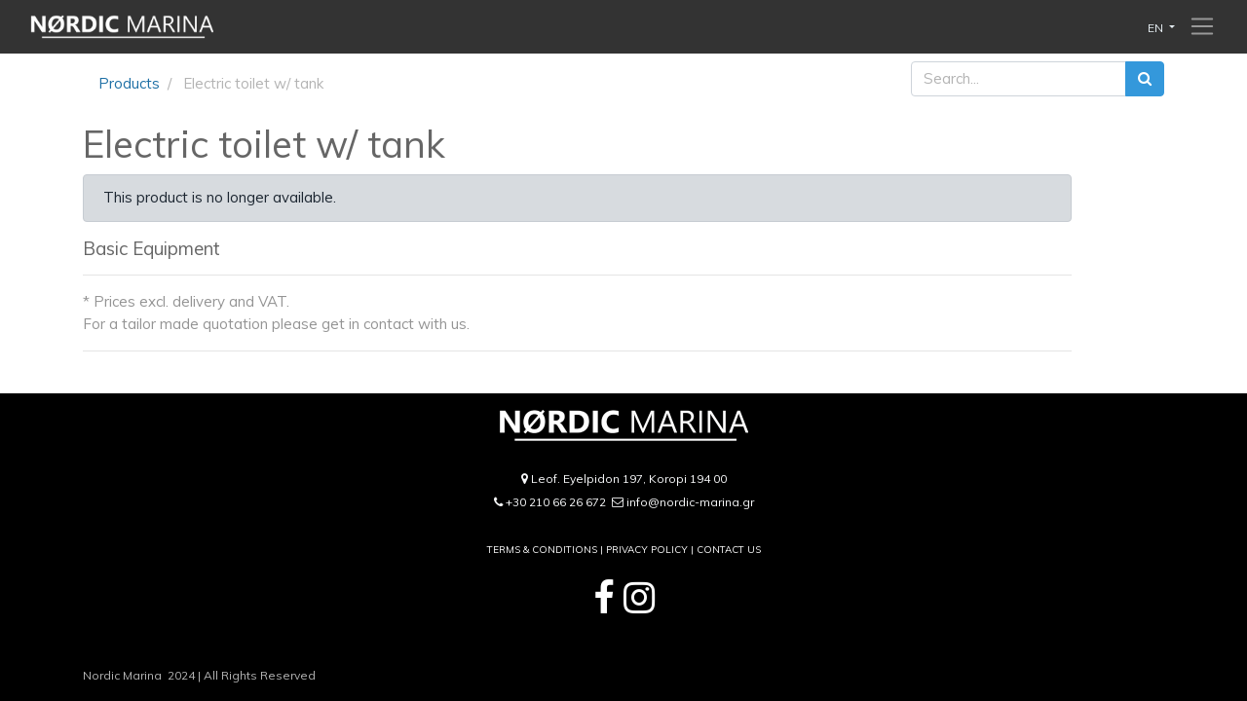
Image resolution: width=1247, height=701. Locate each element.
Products (129, 83)
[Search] (1144, 79)
